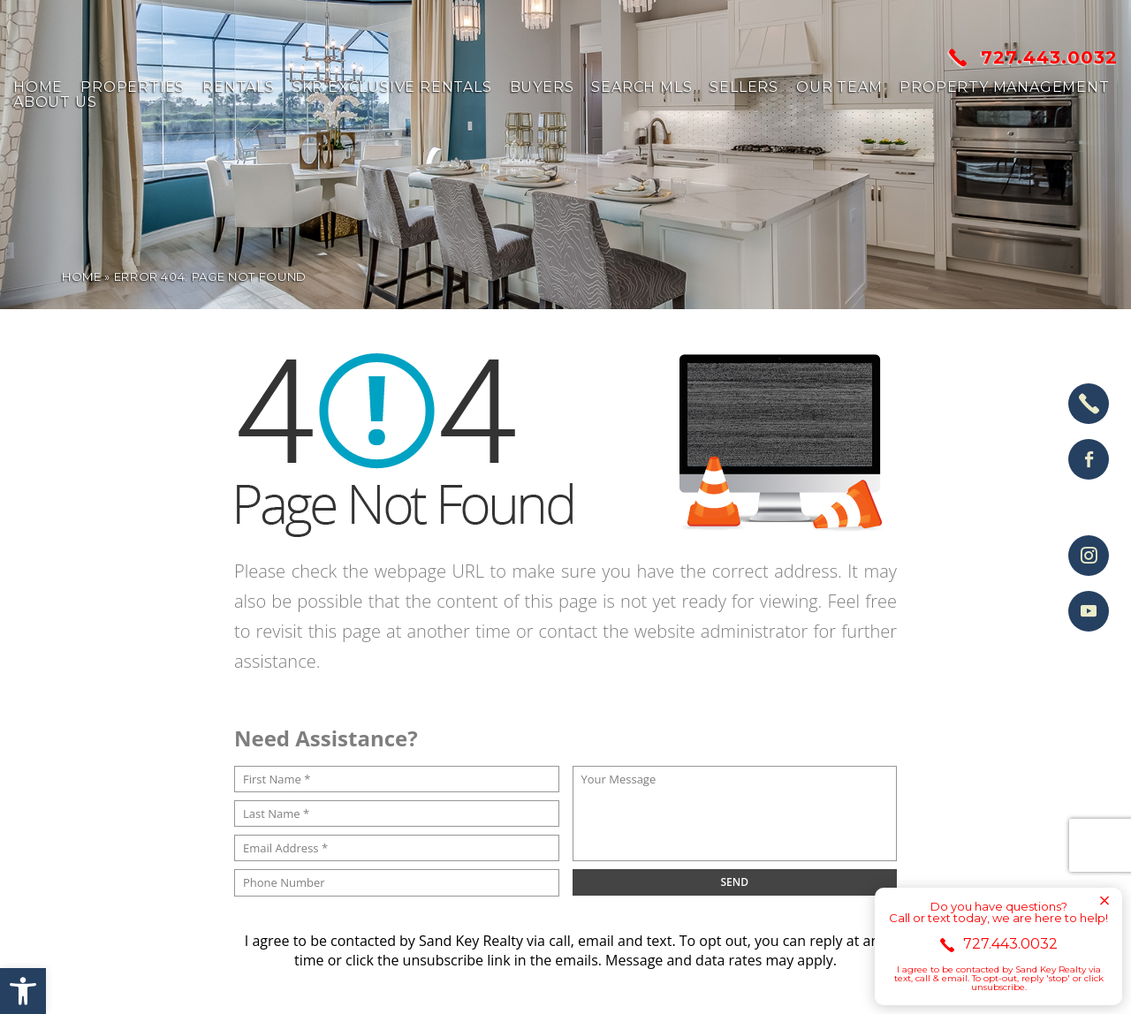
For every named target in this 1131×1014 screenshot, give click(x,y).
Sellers (744, 87)
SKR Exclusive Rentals (392, 87)
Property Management (1004, 87)
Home (38, 87)
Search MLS (641, 87)
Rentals (238, 87)
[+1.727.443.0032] (1088, 403)
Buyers (542, 87)
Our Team (839, 87)
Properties (132, 87)
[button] (23, 991)
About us (54, 102)
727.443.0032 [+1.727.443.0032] (1033, 57)
